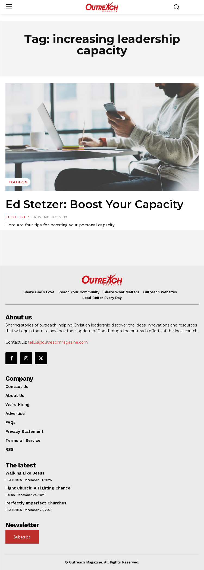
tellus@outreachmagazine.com (58, 342)
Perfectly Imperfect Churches (35, 503)
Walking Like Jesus (24, 473)
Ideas (10, 495)
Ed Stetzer (17, 217)
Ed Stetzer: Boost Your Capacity (94, 204)
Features (18, 182)
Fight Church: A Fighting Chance (37, 488)
